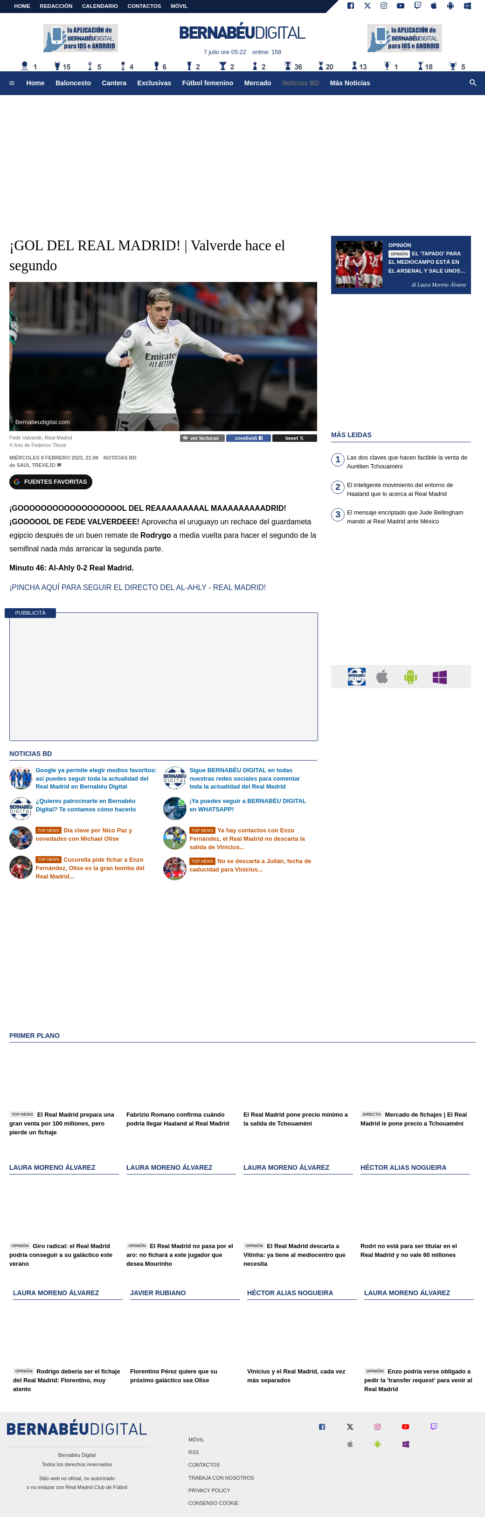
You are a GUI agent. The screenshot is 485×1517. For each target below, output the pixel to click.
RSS (193, 1452)
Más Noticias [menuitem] (350, 83)
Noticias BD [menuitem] (300, 83)
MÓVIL (179, 6)
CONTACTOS (144, 6)
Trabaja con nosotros (221, 1478)
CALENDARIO (100, 6)
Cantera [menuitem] (114, 83)
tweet (295, 438)
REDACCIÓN (56, 6)
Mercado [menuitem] (257, 83)
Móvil (196, 1440)
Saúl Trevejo (36, 465)
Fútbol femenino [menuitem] (207, 83)
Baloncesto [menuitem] (73, 83)
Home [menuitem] (36, 83)
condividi (249, 438)
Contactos (204, 1465)
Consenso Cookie (213, 1503)
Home (22, 6)
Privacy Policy (209, 1490)
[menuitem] (12, 83)
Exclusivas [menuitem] (155, 83)
